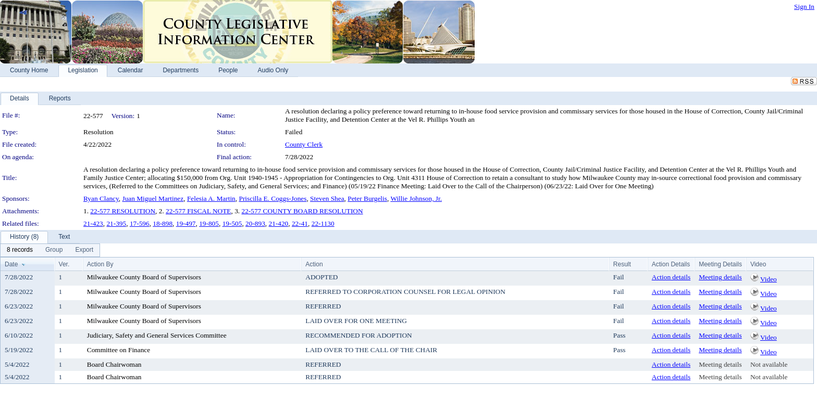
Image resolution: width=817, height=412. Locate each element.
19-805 (209, 223)
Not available (768, 364)
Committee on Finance (118, 350)
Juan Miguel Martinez (153, 198)
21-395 (116, 223)
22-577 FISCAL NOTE (198, 211)
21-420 (279, 223)
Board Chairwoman (114, 364)
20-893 (255, 223)
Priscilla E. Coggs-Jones (272, 198)
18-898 (162, 223)
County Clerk (304, 144)
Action (314, 264)
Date (11, 264)
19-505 (232, 223)
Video (768, 279)
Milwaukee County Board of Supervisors (144, 277)
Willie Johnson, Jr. (416, 198)
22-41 (300, 223)
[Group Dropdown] (54, 250)
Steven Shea (327, 198)
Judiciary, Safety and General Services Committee (157, 335)
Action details (671, 277)
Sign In (804, 6)
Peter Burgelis (367, 198)
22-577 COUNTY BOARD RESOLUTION (302, 211)
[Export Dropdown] (84, 250)
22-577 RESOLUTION (122, 211)
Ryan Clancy (101, 198)
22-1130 (323, 223)
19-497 (186, 223)
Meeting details (720, 277)
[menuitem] (20, 250)
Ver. (64, 264)
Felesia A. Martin (211, 198)
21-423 (93, 223)
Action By (100, 264)
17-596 (140, 223)
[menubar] (50, 250)
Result (622, 264)
